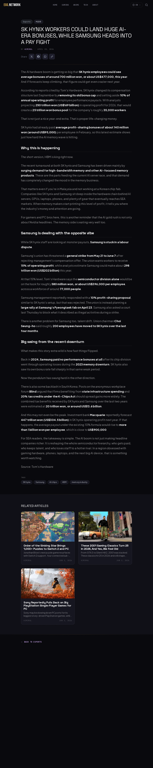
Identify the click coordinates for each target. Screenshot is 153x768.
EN (136, 5)
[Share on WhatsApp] (45, 56)
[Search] (146, 5)
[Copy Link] (52, 56)
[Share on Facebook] (38, 56)
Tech (85, 5)
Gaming (65, 5)
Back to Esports (31, 642)
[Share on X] (31, 56)
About (95, 5)
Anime (76, 5)
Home (55, 5)
